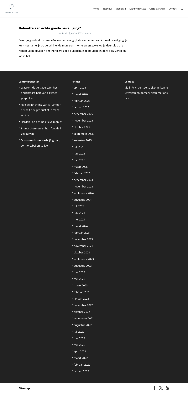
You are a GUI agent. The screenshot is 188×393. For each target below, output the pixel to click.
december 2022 (83, 305)
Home (96, 9)
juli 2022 (79, 331)
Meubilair (121, 9)
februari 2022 (82, 364)
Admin (65, 33)
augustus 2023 (83, 265)
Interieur (107, 9)
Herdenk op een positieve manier (41, 122)
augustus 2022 (83, 325)
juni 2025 (79, 153)
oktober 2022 (82, 312)
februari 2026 (82, 100)
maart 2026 (81, 94)
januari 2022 (81, 371)
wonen (88, 33)
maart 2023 (81, 285)
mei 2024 (79, 219)
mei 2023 (79, 279)
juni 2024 (79, 213)
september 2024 (84, 193)
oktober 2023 (82, 252)
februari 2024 (82, 232)
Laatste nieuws (137, 9)
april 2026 (80, 87)
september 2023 (84, 259)
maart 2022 (81, 358)
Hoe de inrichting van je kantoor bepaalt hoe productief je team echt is (41, 110)
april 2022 (80, 351)
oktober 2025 (82, 127)
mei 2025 (79, 160)
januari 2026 (81, 107)
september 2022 (84, 318)
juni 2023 (79, 272)
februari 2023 (82, 292)
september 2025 (84, 133)
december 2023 (83, 239)
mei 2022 (79, 345)
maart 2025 (81, 166)
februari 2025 (82, 173)
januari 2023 (81, 298)
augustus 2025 (83, 140)
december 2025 (83, 114)
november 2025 (83, 120)
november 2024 (83, 186)
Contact (173, 9)
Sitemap (24, 388)
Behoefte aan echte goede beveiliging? (50, 28)
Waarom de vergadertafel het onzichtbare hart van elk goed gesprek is (39, 93)
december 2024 (83, 180)
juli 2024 (79, 206)
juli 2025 (79, 147)
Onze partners (157, 9)
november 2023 (83, 246)
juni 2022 (79, 338)
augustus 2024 (83, 199)
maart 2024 (81, 226)
